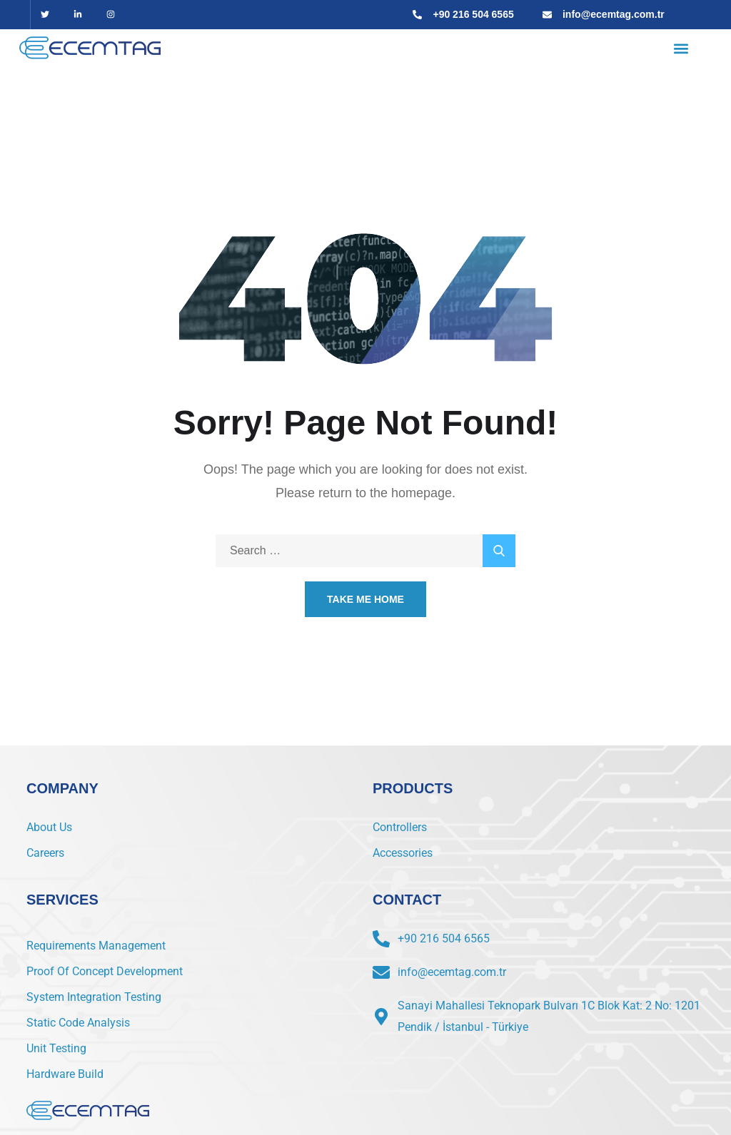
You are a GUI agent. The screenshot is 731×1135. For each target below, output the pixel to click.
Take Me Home (365, 599)
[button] (680, 48)
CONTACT (407, 899)
